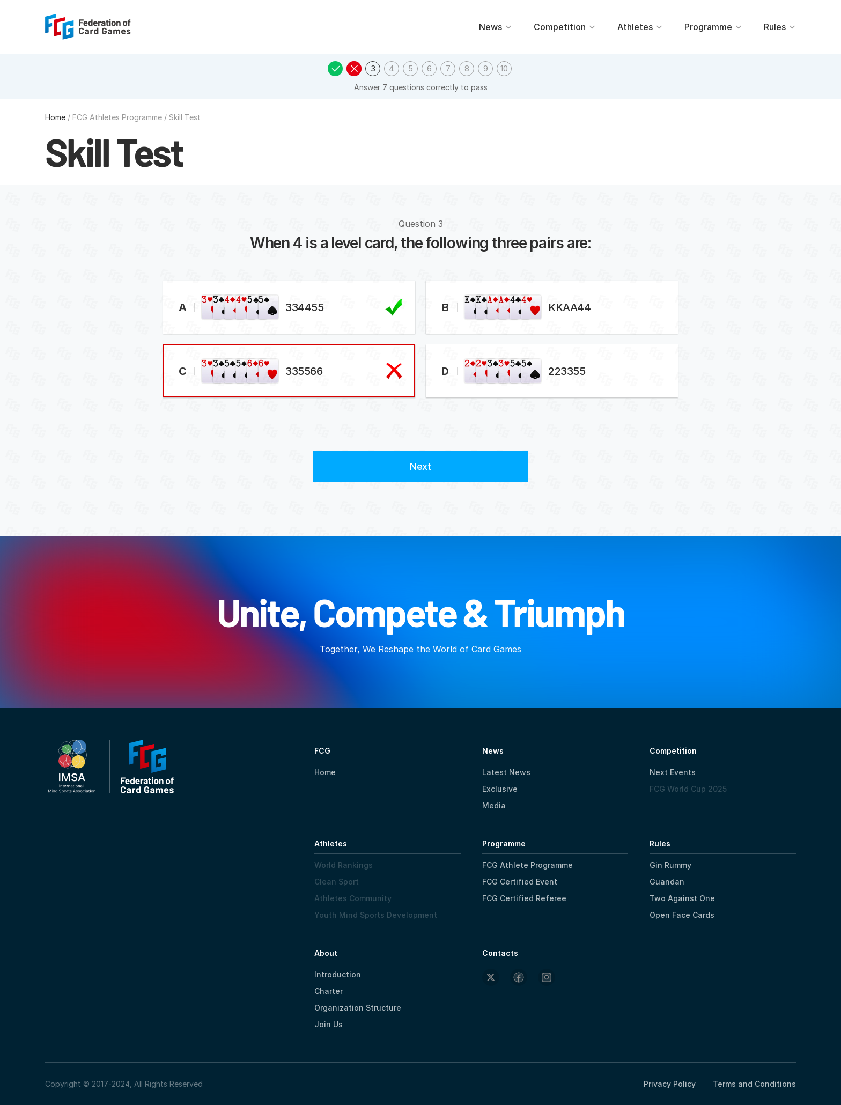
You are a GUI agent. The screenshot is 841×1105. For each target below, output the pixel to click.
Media (494, 805)
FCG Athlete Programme (527, 865)
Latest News (506, 772)
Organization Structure (357, 1007)
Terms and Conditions (754, 1083)
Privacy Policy (670, 1083)
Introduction (337, 974)
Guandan (667, 881)
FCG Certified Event (519, 881)
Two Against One (682, 898)
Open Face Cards (682, 914)
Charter (328, 991)
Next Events (673, 772)
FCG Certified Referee (524, 898)
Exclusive (500, 788)
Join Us (328, 1024)
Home (325, 772)
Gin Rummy (670, 865)
